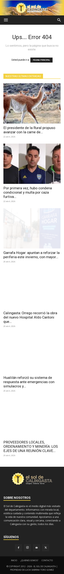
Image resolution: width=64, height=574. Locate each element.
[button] (5, 20)
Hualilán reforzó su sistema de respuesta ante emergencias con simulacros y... (28, 382)
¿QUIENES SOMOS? (29, 560)
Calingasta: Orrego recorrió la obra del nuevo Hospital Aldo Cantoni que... (30, 317)
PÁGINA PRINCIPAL (41, 60)
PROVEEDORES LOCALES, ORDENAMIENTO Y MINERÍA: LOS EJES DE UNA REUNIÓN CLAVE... (30, 446)
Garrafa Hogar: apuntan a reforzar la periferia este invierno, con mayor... (31, 255)
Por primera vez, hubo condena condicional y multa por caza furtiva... (27, 192)
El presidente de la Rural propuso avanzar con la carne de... (29, 130)
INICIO (14, 560)
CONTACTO (47, 560)
